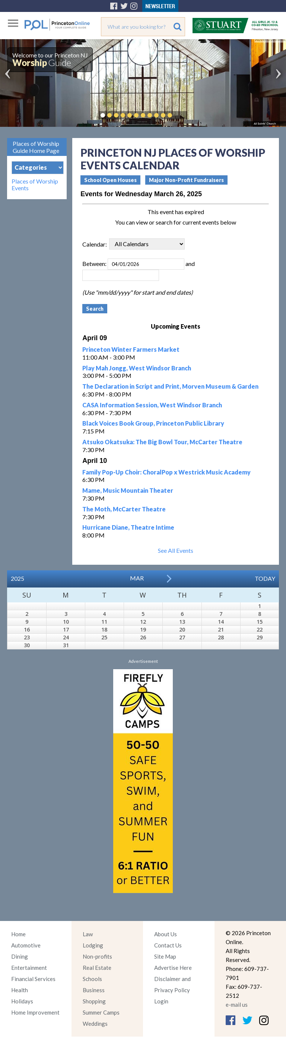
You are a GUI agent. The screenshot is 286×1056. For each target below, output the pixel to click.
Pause (181, 115)
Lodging (93, 945)
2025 (17, 578)
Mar (137, 578)
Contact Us (168, 945)
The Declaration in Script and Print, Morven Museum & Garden (170, 386)
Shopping (94, 1001)
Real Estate (97, 967)
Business (94, 990)
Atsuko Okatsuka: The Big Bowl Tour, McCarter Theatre (162, 441)
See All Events (175, 550)
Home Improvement (35, 1012)
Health (19, 990)
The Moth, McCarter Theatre (124, 509)
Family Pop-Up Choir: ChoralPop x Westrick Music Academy (166, 472)
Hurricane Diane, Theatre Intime (128, 527)
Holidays (22, 1001)
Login (161, 1001)
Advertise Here (173, 967)
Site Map (165, 956)
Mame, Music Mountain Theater (127, 490)
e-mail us (237, 1004)
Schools (92, 978)
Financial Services (33, 978)
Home (18, 934)
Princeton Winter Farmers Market (130, 349)
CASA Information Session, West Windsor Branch (152, 404)
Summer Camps (101, 1012)
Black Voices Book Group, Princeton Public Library (153, 423)
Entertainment (29, 967)
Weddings (95, 1023)
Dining (19, 956)
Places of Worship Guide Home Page (36, 147)
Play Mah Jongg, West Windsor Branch (136, 368)
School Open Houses (110, 180)
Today (265, 578)
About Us (165, 934)
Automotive (26, 945)
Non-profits (97, 956)
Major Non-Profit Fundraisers (186, 180)
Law (88, 934)
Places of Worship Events (35, 184)
